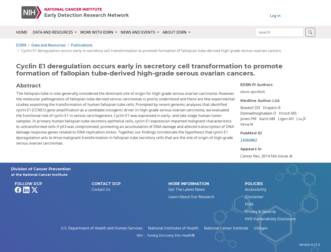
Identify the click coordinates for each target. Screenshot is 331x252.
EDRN (21, 45)
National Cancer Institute (226, 228)
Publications (81, 45)
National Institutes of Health (173, 228)
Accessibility (255, 189)
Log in (275, 15)
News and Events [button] (138, 32)
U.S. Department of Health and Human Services (102, 228)
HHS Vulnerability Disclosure (270, 218)
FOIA (249, 204)
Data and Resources (48, 45)
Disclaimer (254, 196)
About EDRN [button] (175, 32)
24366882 (248, 140)
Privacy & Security (260, 211)
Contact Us (101, 189)
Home (21, 32)
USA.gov (261, 228)
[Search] (280, 32)
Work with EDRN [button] (97, 32)
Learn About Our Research (191, 196)
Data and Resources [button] (53, 32)
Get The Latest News (186, 189)
